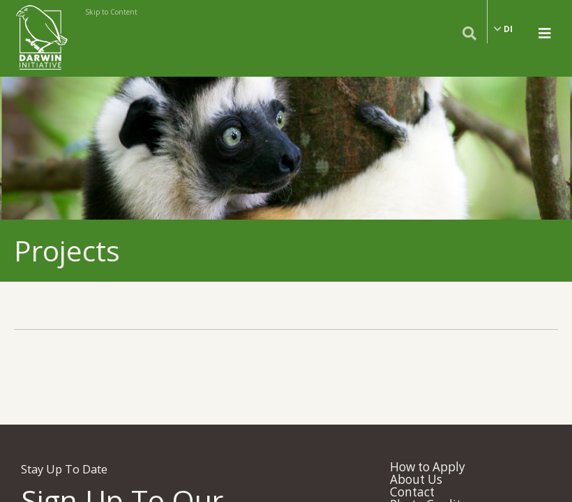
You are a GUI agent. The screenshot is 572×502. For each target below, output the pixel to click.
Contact (412, 492)
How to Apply (427, 467)
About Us (416, 479)
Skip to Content (111, 12)
